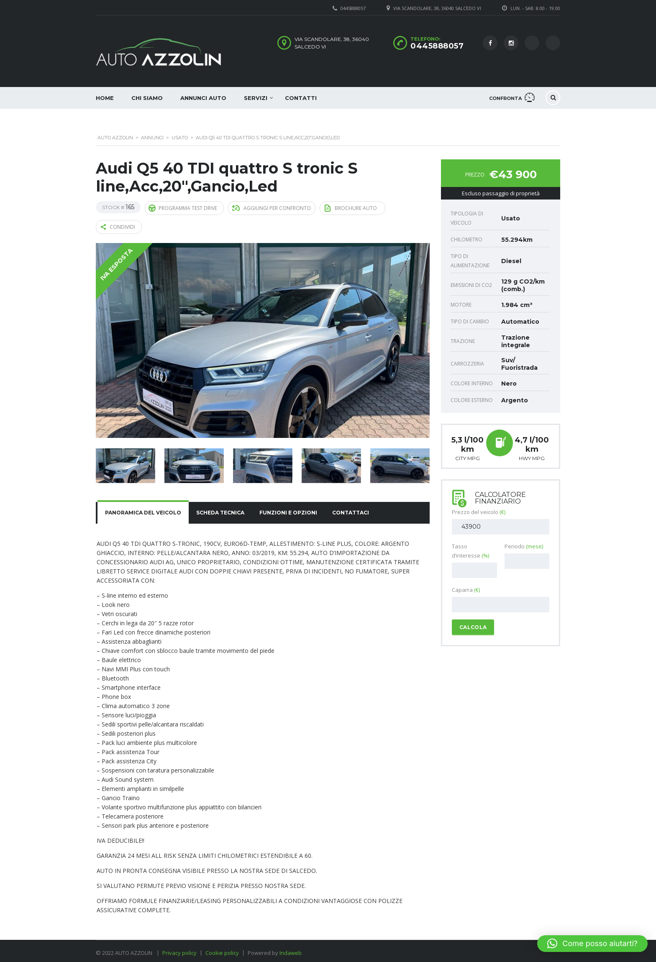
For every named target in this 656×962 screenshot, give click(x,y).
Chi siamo (147, 98)
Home (105, 98)
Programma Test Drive (183, 207)
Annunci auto (203, 98)
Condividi (118, 224)
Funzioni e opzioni (288, 509)
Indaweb (290, 949)
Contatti (301, 98)
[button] (592, 943)
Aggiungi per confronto (271, 207)
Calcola (473, 627)
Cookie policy (222, 949)
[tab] (143, 509)
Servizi (255, 98)
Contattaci (350, 509)
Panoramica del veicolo (143, 509)
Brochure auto (351, 207)
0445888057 (437, 46)
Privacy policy (179, 949)
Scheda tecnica (220, 509)
